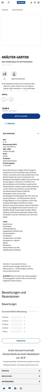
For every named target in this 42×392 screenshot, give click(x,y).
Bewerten (21, 341)
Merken (10, 123)
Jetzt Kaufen (21, 116)
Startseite (5, 10)
